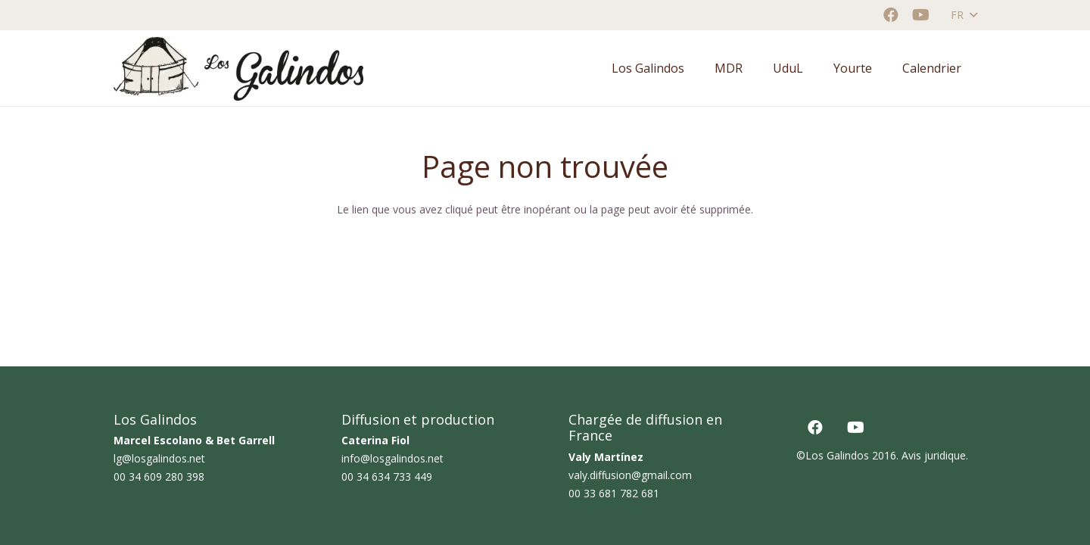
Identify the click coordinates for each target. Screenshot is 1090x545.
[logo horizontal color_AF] (238, 68)
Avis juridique (934, 455)
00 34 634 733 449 (386, 476)
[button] (963, 15)
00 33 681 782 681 (613, 493)
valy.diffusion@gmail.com (630, 475)
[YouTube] (921, 15)
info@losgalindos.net (392, 458)
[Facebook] (891, 15)
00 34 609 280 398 (159, 476)
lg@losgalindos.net (159, 458)
